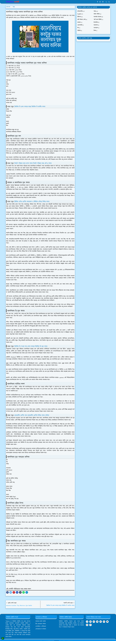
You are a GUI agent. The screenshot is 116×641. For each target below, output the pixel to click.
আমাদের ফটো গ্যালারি (41, 621)
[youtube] (103, 2)
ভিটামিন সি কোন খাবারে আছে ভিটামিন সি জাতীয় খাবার (29, 106)
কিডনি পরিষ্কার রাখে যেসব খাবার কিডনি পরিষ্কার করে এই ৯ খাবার (33, 163)
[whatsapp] (100, 2)
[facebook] (97, 2)
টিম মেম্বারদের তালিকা (41, 624)
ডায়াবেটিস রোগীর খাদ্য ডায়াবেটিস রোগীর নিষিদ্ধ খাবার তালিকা (31, 415)
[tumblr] (97, 621)
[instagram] (87, 625)
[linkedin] (100, 621)
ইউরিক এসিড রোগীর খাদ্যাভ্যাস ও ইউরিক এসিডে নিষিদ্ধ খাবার (31, 201)
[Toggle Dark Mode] (106, 1)
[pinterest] (104, 621)
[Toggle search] (109, 1)
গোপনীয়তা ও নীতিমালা (41, 626)
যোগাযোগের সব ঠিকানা (41, 629)
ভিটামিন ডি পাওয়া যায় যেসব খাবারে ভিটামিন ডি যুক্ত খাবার (30, 346)
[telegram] (93, 621)
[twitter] (107, 621)
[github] (90, 625)
